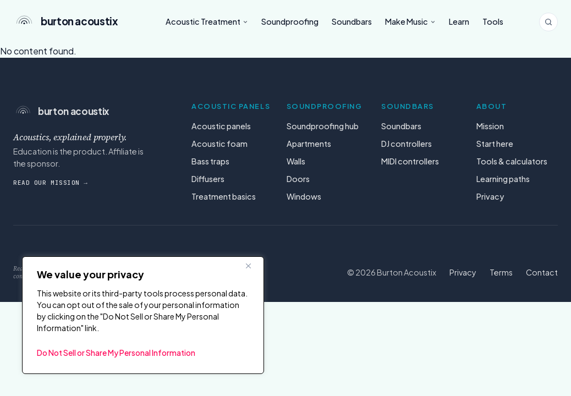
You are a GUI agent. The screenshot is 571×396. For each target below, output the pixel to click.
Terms (501, 272)
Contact (542, 272)
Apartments (309, 143)
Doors (298, 179)
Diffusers (207, 179)
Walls (296, 161)
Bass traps (210, 161)
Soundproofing (290, 21)
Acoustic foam (219, 143)
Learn (459, 21)
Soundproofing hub (323, 126)
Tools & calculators (511, 161)
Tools (492, 21)
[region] (143, 315)
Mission (490, 126)
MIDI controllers (410, 161)
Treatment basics (223, 196)
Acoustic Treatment (207, 21)
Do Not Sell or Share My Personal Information (116, 353)
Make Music (410, 21)
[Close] (252, 265)
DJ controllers (406, 143)
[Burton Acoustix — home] (71, 22)
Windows (304, 196)
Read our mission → (50, 182)
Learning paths (503, 179)
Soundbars (352, 21)
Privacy (490, 196)
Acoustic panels (221, 126)
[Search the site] (548, 22)
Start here (494, 143)
